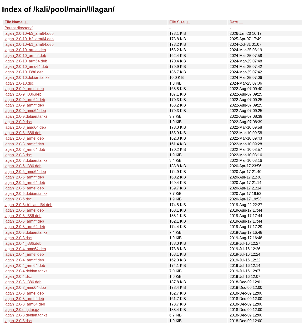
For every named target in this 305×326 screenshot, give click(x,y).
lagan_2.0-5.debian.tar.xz (26, 232)
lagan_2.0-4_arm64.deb (25, 266)
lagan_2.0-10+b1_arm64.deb (29, 44)
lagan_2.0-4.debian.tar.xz (26, 271)
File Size (177, 22)
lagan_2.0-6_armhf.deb (24, 177)
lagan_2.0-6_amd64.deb (25, 172)
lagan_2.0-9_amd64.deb (25, 111)
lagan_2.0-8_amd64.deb (25, 127)
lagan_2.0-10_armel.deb (25, 50)
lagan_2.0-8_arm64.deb (25, 150)
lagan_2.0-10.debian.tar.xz (27, 78)
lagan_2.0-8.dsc (18, 155)
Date (233, 22)
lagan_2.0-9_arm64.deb (25, 100)
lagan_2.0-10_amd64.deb (26, 67)
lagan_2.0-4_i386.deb (23, 243)
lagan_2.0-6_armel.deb (24, 188)
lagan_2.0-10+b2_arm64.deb (29, 39)
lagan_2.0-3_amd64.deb (25, 287)
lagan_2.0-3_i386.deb (23, 282)
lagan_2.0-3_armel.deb (24, 293)
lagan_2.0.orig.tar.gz (22, 310)
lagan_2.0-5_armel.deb (24, 210)
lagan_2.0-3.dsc (18, 321)
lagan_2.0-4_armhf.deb (24, 260)
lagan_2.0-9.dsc (18, 122)
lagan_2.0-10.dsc (19, 83)
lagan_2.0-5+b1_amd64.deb (28, 205)
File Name (14, 22)
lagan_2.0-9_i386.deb (23, 94)
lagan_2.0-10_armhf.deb (25, 56)
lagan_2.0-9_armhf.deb (24, 105)
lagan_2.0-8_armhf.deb (24, 144)
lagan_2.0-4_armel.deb (24, 254)
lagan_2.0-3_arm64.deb (25, 304)
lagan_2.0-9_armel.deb (24, 89)
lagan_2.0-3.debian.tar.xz (26, 315)
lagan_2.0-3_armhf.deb (24, 299)
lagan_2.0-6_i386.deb (23, 166)
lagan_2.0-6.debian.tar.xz (26, 194)
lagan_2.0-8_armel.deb (24, 138)
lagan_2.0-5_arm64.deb (25, 227)
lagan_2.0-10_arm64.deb (26, 61)
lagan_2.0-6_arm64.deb (25, 183)
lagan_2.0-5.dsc (18, 238)
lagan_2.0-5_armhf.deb (24, 221)
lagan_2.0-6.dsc (18, 199)
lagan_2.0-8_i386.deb (23, 133)
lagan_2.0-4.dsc (18, 277)
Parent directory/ (18, 28)
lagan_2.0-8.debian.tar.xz (26, 160)
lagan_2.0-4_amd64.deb (25, 249)
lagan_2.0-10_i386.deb (24, 72)
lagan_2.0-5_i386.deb (23, 216)
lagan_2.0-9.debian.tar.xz (26, 116)
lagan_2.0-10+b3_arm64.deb (29, 33)
